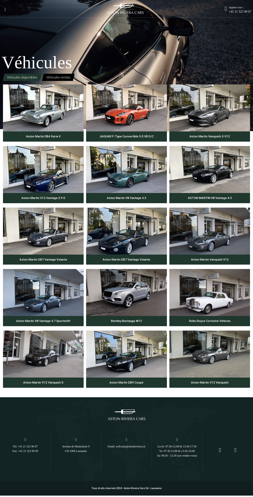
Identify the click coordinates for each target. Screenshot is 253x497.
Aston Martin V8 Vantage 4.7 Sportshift (43, 322)
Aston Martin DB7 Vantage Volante (43, 260)
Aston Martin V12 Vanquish (209, 384)
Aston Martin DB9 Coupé (126, 384)
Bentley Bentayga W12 (126, 322)
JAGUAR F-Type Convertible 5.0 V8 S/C (126, 137)
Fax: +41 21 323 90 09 (25, 452)
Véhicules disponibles (23, 77)
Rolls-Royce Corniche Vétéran (209, 322)
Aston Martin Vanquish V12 (209, 260)
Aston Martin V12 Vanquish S (43, 384)
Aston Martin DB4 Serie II (43, 137)
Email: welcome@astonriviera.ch (126, 447)
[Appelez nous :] (226, 9)
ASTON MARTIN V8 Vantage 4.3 (209, 199)
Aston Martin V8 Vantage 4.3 (126, 199)
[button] (5, 10)
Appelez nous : (236, 7)
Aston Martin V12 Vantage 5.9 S (43, 199)
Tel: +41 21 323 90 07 (25, 447)
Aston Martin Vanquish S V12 (210, 137)
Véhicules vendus (64, 77)
